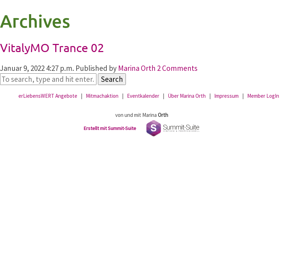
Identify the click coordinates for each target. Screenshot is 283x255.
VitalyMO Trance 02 (52, 47)
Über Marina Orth (187, 95)
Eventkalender (143, 95)
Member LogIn (263, 95)
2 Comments (177, 68)
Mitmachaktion (102, 95)
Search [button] (112, 79)
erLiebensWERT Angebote (47, 95)
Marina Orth (137, 68)
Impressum (226, 95)
